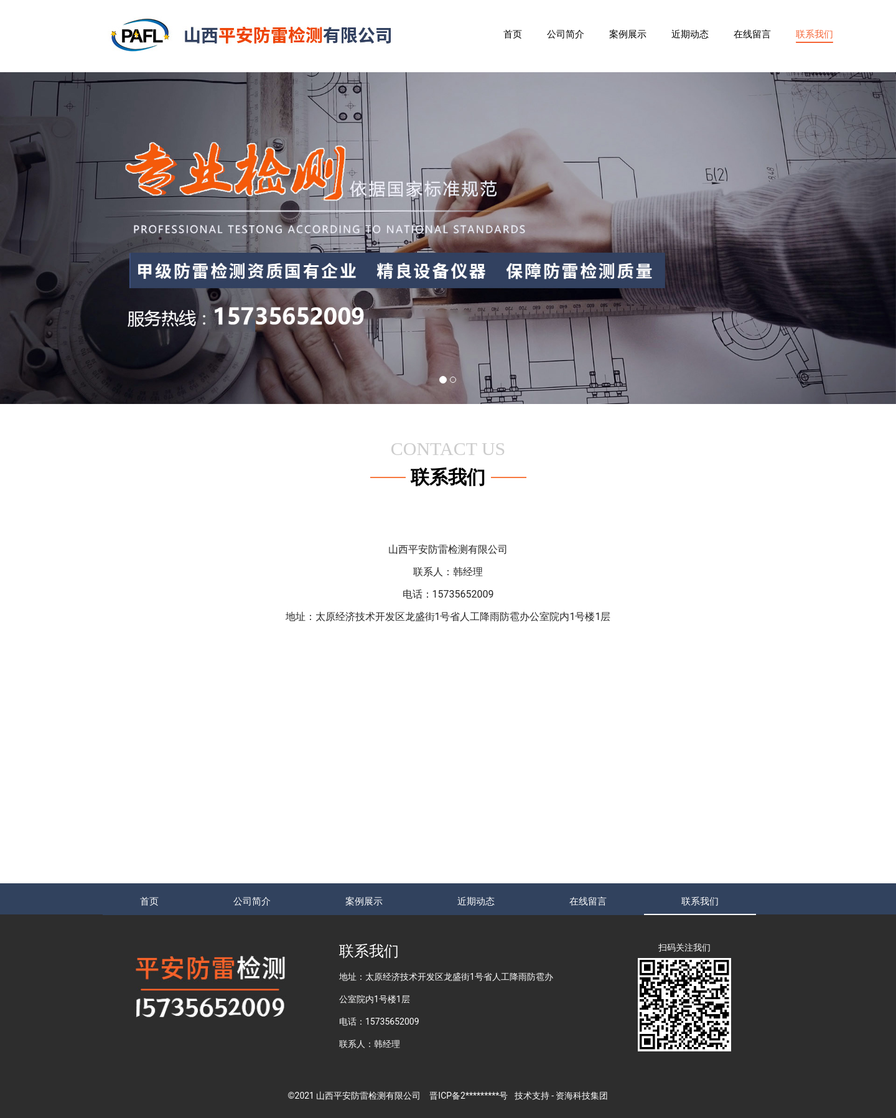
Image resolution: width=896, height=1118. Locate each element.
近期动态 (690, 34)
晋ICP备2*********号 (468, 1096)
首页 (512, 34)
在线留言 (752, 34)
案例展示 (627, 34)
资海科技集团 (582, 1096)
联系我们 (814, 34)
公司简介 (565, 34)
